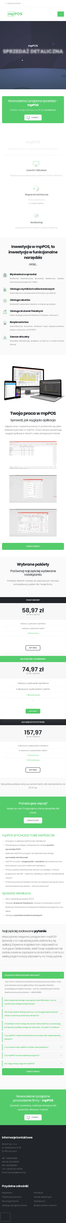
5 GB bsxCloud (33, 755)
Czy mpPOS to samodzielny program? (21, 1055)
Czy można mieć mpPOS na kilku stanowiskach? (26, 1047)
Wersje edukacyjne (43, 1196)
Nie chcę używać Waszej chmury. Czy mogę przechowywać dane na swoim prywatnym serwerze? (31, 1014)
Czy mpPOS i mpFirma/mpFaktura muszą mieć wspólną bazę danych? (32, 1037)
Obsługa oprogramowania (14, 1205)
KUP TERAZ (33, 648)
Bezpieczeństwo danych (45, 1205)
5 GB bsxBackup (33, 760)
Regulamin (7, 1192)
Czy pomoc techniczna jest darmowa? (22, 975)
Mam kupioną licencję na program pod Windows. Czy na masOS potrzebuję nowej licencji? (30, 1002)
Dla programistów (10, 1201)
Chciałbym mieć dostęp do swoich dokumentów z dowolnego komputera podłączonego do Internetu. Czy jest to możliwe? (32, 1025)
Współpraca (39, 1201)
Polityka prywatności (11, 1196)
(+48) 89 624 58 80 (12, 3)
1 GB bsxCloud (33, 633)
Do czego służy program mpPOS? (19, 1063)
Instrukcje (38, 1192)
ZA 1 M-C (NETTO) (33, 614)
